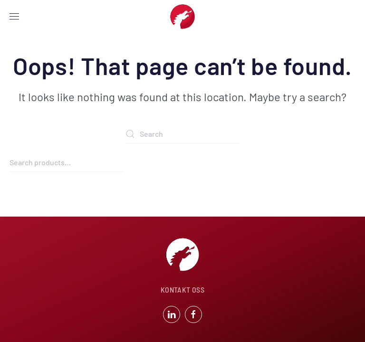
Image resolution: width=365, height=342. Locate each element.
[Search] (182, 133)
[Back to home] (182, 16)
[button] (14, 16)
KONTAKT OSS (182, 289)
